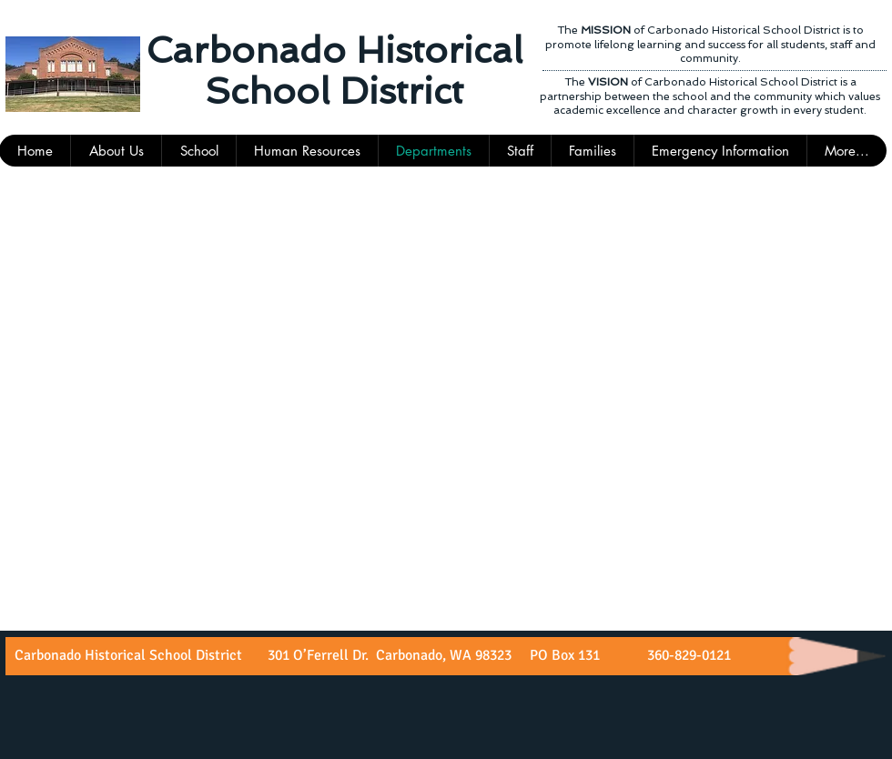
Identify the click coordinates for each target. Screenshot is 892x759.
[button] (520, 151)
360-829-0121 (687, 655)
